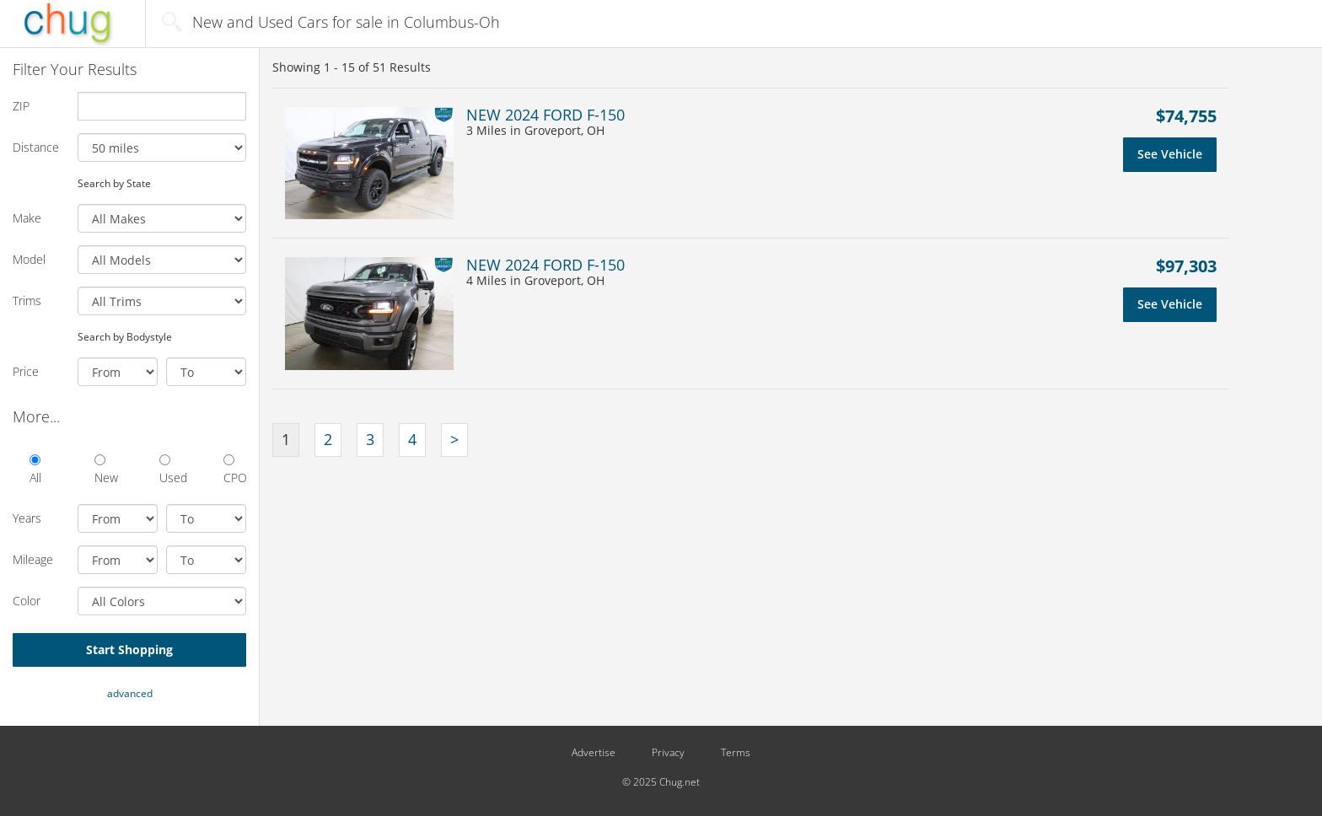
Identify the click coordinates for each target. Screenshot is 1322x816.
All (35, 470)
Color (26, 601)
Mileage (33, 559)
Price (26, 371)
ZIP (21, 106)
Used (170, 470)
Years (27, 518)
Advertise (593, 753)
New (105, 470)
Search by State (114, 183)
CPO (234, 470)
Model (29, 259)
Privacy (668, 753)
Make (27, 218)
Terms (735, 753)
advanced (130, 693)
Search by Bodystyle (125, 336)
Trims (27, 301)
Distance (36, 147)
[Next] (454, 440)
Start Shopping (129, 650)
